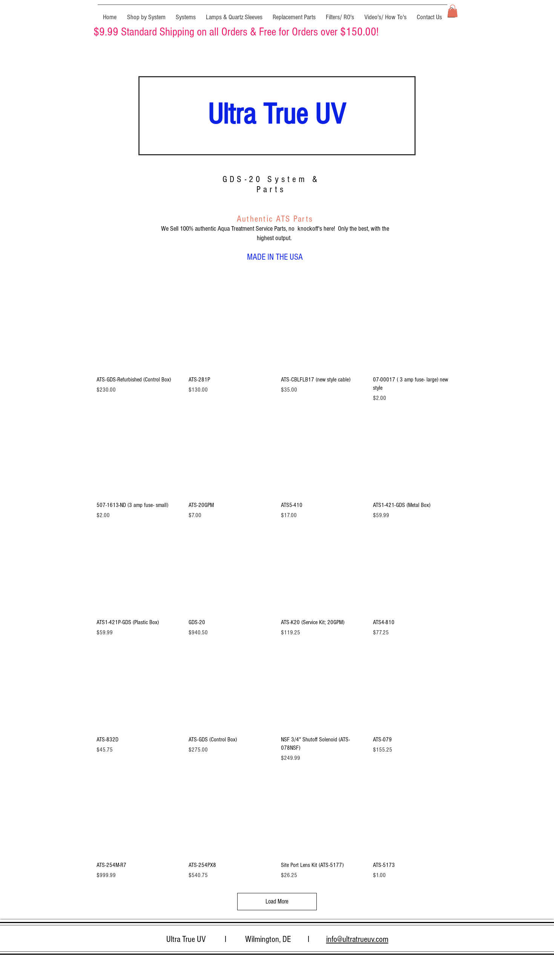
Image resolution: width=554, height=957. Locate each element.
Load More (277, 901)
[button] (146, 14)
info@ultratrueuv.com (357, 939)
